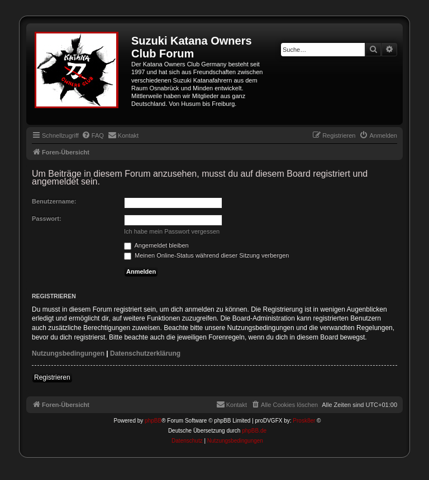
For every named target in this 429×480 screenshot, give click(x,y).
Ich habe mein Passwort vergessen (172, 231)
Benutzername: (54, 201)
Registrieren (52, 377)
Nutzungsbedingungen (68, 353)
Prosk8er (304, 421)
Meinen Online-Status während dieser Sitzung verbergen (206, 255)
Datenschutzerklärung (145, 353)
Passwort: (46, 218)
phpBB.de (254, 431)
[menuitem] (93, 135)
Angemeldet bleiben (156, 245)
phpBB (153, 421)
